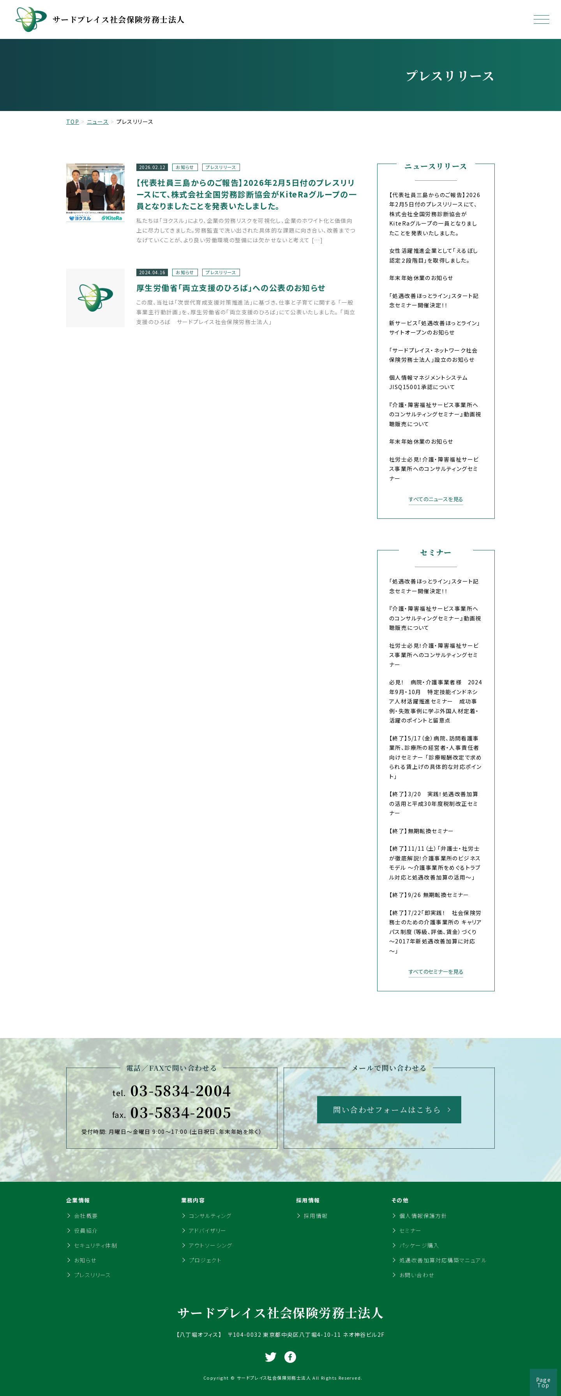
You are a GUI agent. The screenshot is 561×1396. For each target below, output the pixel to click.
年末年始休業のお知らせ (421, 278)
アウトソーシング (211, 1245)
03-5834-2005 (171, 1112)
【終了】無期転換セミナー (421, 831)
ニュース (98, 121)
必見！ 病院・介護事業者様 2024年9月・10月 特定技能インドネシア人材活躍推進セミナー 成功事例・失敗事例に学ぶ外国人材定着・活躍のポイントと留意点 (435, 701)
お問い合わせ (416, 1275)
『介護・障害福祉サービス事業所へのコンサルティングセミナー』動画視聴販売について (435, 414)
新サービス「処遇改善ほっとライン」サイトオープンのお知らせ (434, 328)
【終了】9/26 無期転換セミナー (429, 895)
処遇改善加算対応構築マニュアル (443, 1260)
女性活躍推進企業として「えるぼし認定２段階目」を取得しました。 (433, 255)
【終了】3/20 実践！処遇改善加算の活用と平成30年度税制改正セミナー (433, 803)
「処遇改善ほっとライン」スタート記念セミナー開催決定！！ (434, 300)
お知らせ (85, 1260)
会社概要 (86, 1216)
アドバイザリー (208, 1230)
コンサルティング (210, 1216)
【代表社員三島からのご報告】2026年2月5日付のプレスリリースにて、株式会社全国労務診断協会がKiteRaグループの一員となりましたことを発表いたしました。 (434, 214)
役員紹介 (86, 1230)
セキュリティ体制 (95, 1245)
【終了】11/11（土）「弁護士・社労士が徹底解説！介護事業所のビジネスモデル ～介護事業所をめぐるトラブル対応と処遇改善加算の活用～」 (435, 862)
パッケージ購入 (419, 1245)
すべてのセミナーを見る (436, 971)
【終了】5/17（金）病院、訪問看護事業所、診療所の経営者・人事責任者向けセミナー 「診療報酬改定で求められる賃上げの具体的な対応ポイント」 (435, 757)
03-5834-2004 (171, 1090)
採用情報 (316, 1216)
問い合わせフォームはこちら (387, 1109)
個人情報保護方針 (423, 1216)
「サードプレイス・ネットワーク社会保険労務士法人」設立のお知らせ (433, 355)
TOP (72, 121)
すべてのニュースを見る (436, 499)
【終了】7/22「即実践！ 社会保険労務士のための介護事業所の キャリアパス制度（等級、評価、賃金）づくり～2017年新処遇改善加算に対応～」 (435, 932)
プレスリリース (92, 1275)
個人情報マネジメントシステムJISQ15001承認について (428, 382)
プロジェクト (205, 1260)
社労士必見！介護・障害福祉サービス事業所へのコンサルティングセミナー (434, 468)
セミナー (410, 1230)
